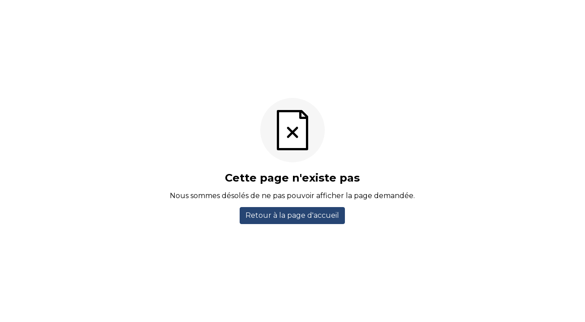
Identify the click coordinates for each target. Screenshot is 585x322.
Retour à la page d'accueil (292, 215)
